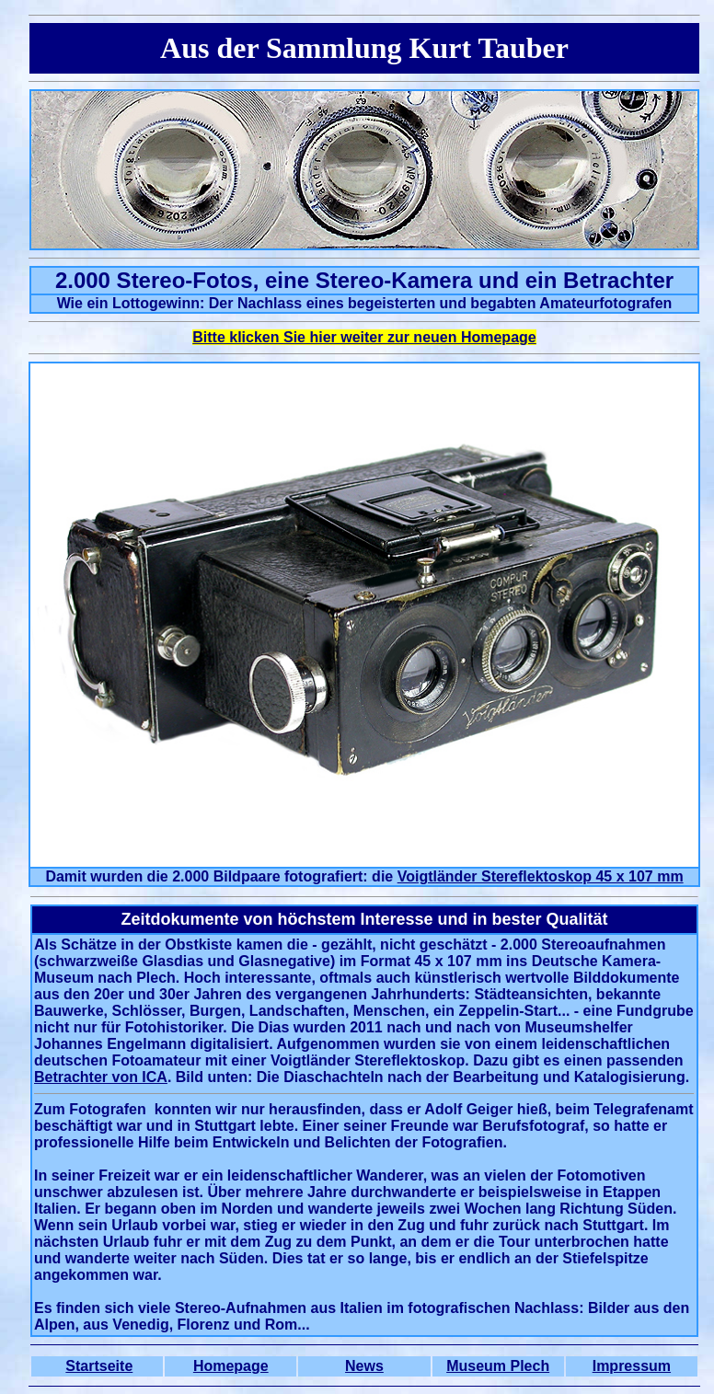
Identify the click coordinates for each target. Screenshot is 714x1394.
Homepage (231, 1366)
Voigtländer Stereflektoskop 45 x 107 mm (540, 876)
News (364, 1366)
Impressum (632, 1366)
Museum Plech (497, 1366)
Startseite (98, 1366)
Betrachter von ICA (100, 1077)
